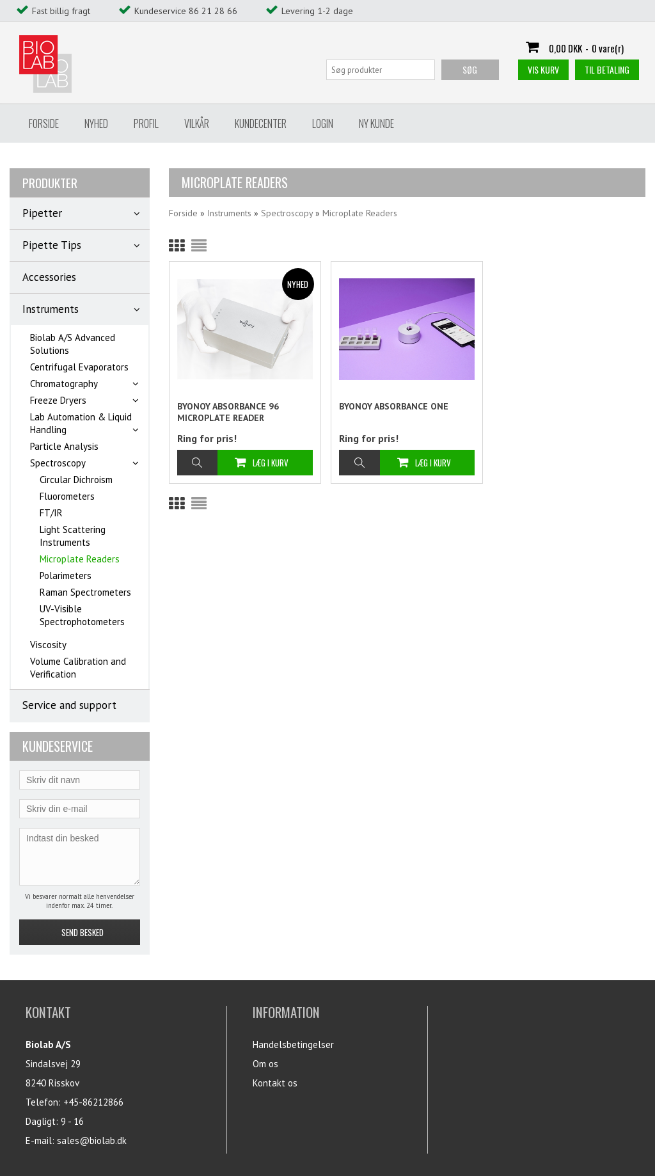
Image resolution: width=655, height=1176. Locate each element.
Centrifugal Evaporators (79, 367)
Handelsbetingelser (293, 1044)
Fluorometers (67, 496)
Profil (146, 123)
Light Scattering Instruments (73, 535)
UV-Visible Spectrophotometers (82, 615)
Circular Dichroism (76, 479)
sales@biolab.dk (92, 1140)
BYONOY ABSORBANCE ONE (393, 406)
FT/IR (51, 513)
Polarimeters (65, 575)
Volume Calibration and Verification (78, 667)
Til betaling (607, 69)
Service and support (69, 705)
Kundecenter (261, 123)
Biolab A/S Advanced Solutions (72, 343)
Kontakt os (275, 1083)
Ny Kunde (376, 123)
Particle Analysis (64, 446)
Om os (265, 1064)
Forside (44, 123)
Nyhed (96, 123)
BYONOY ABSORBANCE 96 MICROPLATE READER (228, 412)
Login (322, 123)
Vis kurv (543, 69)
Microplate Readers (80, 559)
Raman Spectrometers (85, 592)
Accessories (49, 277)
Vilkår (196, 123)
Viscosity (48, 645)
